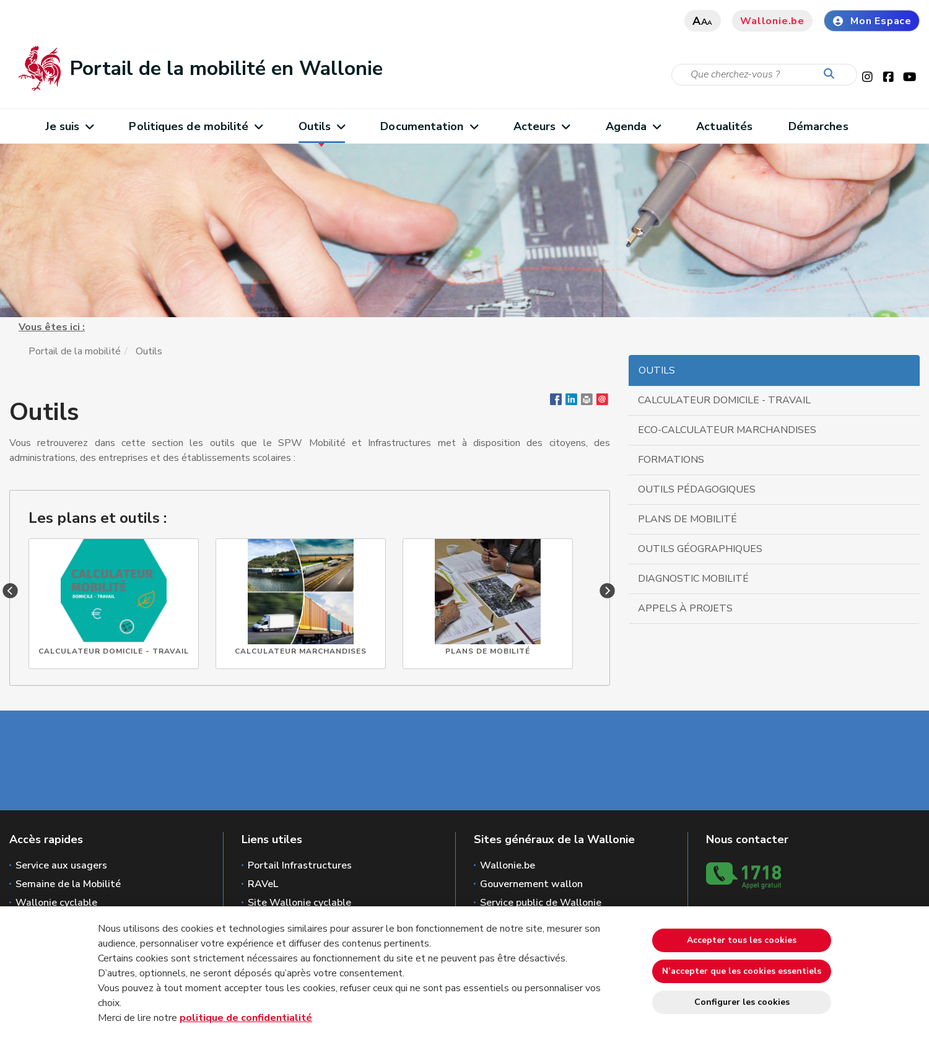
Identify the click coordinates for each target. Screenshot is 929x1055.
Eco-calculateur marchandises (727, 430)
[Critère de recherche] (764, 74)
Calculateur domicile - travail (724, 400)
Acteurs (541, 126)
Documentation (429, 126)
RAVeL (263, 884)
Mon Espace (872, 21)
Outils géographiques (700, 549)
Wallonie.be (772, 21)
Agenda (633, 126)
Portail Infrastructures (300, 865)
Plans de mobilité (687, 519)
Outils (322, 126)
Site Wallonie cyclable (299, 902)
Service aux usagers (61, 865)
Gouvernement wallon (531, 884)
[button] (587, 402)
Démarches (818, 126)
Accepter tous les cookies (741, 940)
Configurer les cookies (742, 1002)
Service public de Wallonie (540, 902)
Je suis (69, 126)
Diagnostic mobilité (693, 578)
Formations (671, 459)
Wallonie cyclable (56, 902)
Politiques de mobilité (195, 126)
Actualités (724, 126)
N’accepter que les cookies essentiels (741, 971)
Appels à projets (685, 608)
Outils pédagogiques (697, 489)
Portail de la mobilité (74, 351)
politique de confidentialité (246, 1018)
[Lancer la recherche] (832, 74)
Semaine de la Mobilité (68, 884)
